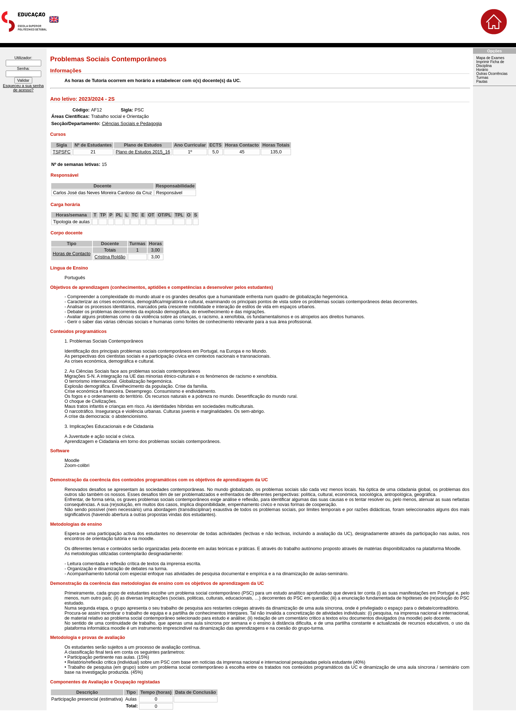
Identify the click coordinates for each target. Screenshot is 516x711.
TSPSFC (62, 151)
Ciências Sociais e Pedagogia (132, 123)
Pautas (481, 81)
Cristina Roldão (110, 256)
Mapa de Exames (490, 58)
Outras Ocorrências (491, 74)
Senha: (23, 68)
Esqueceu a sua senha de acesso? (23, 87)
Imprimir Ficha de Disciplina (490, 64)
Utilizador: (23, 58)
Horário (482, 70)
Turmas (482, 78)
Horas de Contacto (72, 253)
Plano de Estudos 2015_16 (143, 151)
